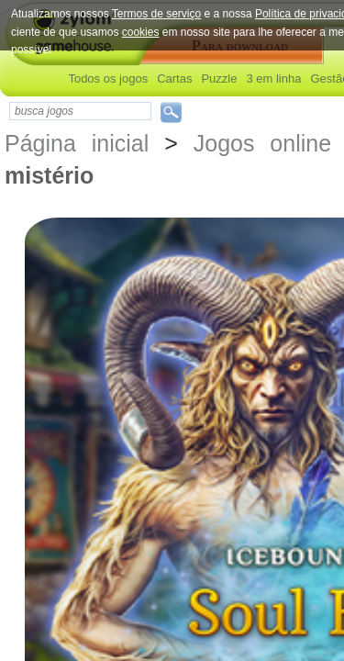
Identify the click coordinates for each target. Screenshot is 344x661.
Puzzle (219, 78)
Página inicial (77, 143)
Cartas (174, 78)
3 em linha (273, 78)
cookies (141, 32)
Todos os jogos (108, 78)
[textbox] (80, 111)
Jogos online (262, 143)
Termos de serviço (156, 13)
